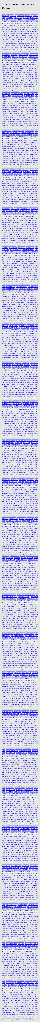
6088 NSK (23, 558)
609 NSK (4, 585)
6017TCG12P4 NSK (17, 419)
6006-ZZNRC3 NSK (28, 189)
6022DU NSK (9, 468)
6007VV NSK (17, 199)
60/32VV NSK (23, 57)
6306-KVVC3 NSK (32, 912)
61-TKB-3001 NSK (11, 599)
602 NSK (31, 199)
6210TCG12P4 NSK (27, 842)
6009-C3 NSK (34, 294)
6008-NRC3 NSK (28, 279)
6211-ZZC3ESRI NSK (31, 969)
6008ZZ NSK (19, 291)
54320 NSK (34, 14)
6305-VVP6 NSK (6, 899)
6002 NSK (15, 98)
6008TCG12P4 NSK (11, 281)
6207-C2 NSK (10, 757)
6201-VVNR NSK (29, 216)
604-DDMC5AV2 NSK (17, 528)
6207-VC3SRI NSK (7, 768)
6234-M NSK (30, 877)
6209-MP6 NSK (33, 813)
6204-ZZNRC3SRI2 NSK (31, 704)
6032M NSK (31, 515)
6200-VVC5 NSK (14, 624)
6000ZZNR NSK (19, 78)
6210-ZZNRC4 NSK (11, 858)
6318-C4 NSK (9, 946)
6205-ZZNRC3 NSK (28, 727)
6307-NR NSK (10, 940)
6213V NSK (34, 1004)
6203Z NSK (8, 675)
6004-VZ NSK (16, 146)
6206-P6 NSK (22, 735)
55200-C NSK (34, 31)
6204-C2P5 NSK (33, 682)
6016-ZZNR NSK (29, 413)
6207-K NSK (28, 758)
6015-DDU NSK (33, 392)
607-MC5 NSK (16, 552)
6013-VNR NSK (16, 367)
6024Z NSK (30, 486)
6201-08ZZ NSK (10, 641)
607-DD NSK (34, 550)
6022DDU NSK (15, 466)
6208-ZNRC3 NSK (13, 803)
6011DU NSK (26, 330)
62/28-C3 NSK (10, 602)
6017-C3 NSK (20, 415)
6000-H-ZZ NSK (33, 64)
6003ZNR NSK (16, 129)
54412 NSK (18, 23)
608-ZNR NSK (34, 581)
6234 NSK (8, 877)
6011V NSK (25, 333)
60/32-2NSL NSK (23, 55)
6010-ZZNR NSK (33, 326)
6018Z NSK (21, 437)
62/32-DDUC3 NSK (7, 610)
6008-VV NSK (27, 283)
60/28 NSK (17, 51)
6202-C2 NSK (16, 238)
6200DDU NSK (25, 614)
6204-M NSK (13, 686)
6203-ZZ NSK (19, 679)
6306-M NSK (15, 914)
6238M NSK (34, 881)
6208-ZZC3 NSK (15, 805)
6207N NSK (34, 760)
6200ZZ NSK (29, 630)
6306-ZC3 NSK (6, 926)
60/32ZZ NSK (5, 59)
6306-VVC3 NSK (19, 922)
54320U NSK (5, 16)
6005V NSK (30, 158)
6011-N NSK (13, 332)
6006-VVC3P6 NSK (21, 181)
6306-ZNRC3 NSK (7, 928)
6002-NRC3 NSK (25, 101)
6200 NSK (14, 612)
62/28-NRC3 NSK (33, 604)
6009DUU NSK (25, 298)
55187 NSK (26, 31)
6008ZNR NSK (10, 291)
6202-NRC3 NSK (33, 242)
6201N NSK (5, 653)
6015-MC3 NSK (21, 394)
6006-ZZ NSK (10, 187)
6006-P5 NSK (14, 176)
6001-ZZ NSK (6, 94)
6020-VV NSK (15, 209)
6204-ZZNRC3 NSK (17, 704)
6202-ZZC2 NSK (26, 257)
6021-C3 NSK (24, 456)
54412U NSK (26, 23)
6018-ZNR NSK (10, 439)
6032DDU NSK (14, 515)
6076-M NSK (5, 550)
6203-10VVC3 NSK (24, 265)
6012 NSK (15, 343)
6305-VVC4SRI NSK (8, 897)
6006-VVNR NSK (33, 181)
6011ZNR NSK (29, 339)
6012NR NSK (22, 347)
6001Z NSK (26, 90)
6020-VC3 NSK (33, 207)
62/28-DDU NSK (29, 602)
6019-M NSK (26, 443)
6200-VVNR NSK (24, 624)
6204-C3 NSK (6, 684)
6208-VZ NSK (6, 799)
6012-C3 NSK (23, 343)
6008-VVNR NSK (10, 287)
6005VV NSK (28, 160)
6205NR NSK (25, 710)
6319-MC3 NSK (29, 959)
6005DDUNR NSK (23, 154)
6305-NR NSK (34, 889)
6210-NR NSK (6, 842)
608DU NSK (21, 564)
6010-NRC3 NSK (24, 316)
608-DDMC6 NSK (33, 560)
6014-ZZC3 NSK (10, 390)
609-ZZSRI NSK (21, 593)
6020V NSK (17, 207)
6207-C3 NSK (19, 757)
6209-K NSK (34, 811)
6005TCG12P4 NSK (20, 158)
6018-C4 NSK (28, 429)
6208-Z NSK (31, 799)
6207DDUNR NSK (10, 758)
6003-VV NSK (14, 123)
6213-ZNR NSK (6, 1014)
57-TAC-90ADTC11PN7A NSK (29, 41)
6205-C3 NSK (24, 706)
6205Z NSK (18, 719)
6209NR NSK (14, 815)
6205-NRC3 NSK (6, 712)
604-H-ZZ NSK (28, 528)
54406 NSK (5, 20)
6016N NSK (34, 406)
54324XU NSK (18, 18)
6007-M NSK (26, 193)
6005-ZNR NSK (16, 166)
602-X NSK (9, 505)
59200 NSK (23, 43)
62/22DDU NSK (21, 599)
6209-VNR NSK (25, 819)
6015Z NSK (9, 400)
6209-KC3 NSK (6, 813)
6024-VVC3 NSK (10, 486)
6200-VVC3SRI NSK (28, 622)
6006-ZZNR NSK (17, 189)
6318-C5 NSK (17, 946)
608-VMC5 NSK (28, 573)
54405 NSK (26, 18)
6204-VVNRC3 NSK (22, 694)
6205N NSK (17, 710)
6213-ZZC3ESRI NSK (19, 1016)
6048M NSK (22, 526)
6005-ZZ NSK (34, 166)
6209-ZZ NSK (6, 831)
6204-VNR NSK (23, 690)
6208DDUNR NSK (20, 788)
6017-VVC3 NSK (33, 421)
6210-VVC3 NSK (33, 846)
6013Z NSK (23, 370)
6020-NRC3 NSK (24, 205)
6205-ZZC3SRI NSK (20, 725)
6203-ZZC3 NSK (29, 679)
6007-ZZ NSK (14, 273)
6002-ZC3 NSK (6, 111)
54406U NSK (12, 20)
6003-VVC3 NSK (23, 123)
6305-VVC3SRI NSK (32, 895)
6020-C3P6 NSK (18, 201)
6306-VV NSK (9, 922)
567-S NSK (26, 39)
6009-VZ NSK (13, 306)
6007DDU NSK (33, 191)
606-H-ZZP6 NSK (7, 544)
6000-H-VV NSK (23, 64)
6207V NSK (17, 766)
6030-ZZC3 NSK (18, 513)
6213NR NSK (30, 1002)
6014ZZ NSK (28, 388)
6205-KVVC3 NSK (7, 710)
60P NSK (29, 593)
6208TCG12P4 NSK (17, 794)
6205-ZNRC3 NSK (26, 721)
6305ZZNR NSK (22, 905)
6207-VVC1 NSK (19, 770)
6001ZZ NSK (34, 92)
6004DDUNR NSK (11, 137)
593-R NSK (11, 45)
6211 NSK (20, 858)
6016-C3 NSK (9, 406)
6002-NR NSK (15, 101)
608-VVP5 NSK (10, 579)
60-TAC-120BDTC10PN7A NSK (26, 595)
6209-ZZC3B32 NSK (28, 831)
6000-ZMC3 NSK (33, 74)
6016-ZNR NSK (25, 411)
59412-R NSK (26, 45)
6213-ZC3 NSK (24, 1012)
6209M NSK (25, 813)
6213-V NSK (5, 1006)
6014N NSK (14, 380)
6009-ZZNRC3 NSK (32, 310)
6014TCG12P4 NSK (14, 382)
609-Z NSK (12, 591)
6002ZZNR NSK (6, 115)
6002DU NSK (17, 100)
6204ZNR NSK (13, 698)
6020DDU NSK (28, 201)
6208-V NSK (34, 794)
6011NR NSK (21, 332)
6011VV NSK (5, 335)
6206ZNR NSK (16, 747)
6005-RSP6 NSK (9, 158)
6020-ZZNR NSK (33, 454)
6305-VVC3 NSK (7, 895)
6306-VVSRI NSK (17, 924)
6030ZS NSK (29, 511)
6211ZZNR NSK (29, 971)
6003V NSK (34, 119)
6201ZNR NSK (33, 220)
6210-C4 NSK (6, 836)
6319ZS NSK (34, 965)
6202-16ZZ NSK (18, 236)
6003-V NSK (5, 121)
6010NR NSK (6, 316)
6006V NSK (5, 177)
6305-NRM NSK (6, 891)
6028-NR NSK (19, 499)
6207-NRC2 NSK (23, 762)
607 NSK (14, 548)
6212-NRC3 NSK (28, 979)
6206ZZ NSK (18, 749)
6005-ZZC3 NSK (6, 168)
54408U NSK (5, 22)
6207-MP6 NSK (26, 760)
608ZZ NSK (5, 583)
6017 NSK (13, 415)
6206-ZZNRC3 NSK (21, 753)
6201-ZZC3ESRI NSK (8, 224)
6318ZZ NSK (6, 955)
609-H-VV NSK (29, 587)
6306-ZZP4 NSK (15, 934)
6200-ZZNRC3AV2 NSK (17, 636)
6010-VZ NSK (26, 322)
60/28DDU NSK (6, 53)
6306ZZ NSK (25, 928)
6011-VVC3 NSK (23, 335)
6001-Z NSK (34, 90)
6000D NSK (17, 62)
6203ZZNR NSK (29, 680)
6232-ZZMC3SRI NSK (25, 875)
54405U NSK (34, 18)
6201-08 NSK (12, 638)
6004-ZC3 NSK (14, 148)
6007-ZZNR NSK (20, 275)
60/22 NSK (34, 47)
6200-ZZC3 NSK (20, 632)
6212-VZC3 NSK (28, 987)
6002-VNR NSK (33, 103)
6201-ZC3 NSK (24, 220)
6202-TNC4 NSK (33, 244)
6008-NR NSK (18, 279)
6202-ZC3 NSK (33, 254)
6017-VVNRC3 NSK (17, 423)
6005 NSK (31, 152)
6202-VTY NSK (13, 248)
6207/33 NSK (25, 755)
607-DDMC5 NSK (7, 552)
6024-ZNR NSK (19, 487)
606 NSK (8, 540)
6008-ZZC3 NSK (29, 291)
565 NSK (12, 39)
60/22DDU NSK (6, 49)
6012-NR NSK (30, 347)
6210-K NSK (5, 838)
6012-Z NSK (17, 355)
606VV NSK (23, 544)
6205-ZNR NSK (16, 721)
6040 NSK (24, 525)
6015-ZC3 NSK (24, 400)
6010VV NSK (34, 318)
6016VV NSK (6, 409)
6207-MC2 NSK (17, 760)
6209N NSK (5, 815)
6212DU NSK (5, 977)
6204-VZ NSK (34, 694)
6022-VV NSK (26, 472)
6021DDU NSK (33, 456)
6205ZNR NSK (6, 721)
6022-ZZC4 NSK (19, 476)
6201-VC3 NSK (29, 213)
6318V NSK (11, 950)
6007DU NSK (17, 193)
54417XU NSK (6, 29)
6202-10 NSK (34, 226)
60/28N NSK (16, 53)
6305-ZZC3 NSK (23, 903)
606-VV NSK (31, 544)
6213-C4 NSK (6, 998)
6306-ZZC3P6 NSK (32, 930)
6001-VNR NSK (10, 84)
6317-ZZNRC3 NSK (11, 944)
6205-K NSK (34, 708)
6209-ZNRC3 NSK (25, 829)
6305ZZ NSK (5, 903)
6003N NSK (9, 119)
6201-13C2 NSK (29, 643)
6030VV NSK (9, 511)
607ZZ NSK (34, 554)
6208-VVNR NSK (20, 797)
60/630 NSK (8, 61)
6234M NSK (23, 877)
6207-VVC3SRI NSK (28, 772)
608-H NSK (16, 565)
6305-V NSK (34, 891)
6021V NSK (22, 460)
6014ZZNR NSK (20, 390)
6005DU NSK (34, 154)
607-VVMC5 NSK (18, 554)
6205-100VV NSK (14, 706)
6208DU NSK (29, 788)
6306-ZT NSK (17, 928)
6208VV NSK (15, 796)
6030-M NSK (9, 509)
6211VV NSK (17, 870)
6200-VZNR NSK (29, 626)
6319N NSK (12, 961)
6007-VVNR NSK (15, 269)
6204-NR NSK (30, 686)
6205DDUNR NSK (16, 708)
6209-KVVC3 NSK (16, 813)
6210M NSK (9, 840)
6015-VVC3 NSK (24, 398)
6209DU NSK (26, 811)
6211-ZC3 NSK (10, 873)
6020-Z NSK (5, 213)
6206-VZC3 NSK (11, 743)
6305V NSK (26, 891)
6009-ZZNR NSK (20, 310)
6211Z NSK (30, 872)
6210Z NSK (5, 850)
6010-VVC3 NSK (16, 320)
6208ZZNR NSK (17, 807)
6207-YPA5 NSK (25, 776)
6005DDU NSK (12, 154)
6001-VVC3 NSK (13, 86)
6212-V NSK (28, 981)
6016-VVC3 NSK (24, 409)
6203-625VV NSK (29, 657)
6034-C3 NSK (29, 519)
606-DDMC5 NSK (23, 542)
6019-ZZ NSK (14, 450)
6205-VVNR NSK (24, 718)
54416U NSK (26, 27)
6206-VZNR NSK (22, 743)
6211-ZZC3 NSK (19, 969)
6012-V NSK (5, 351)
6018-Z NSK (28, 437)
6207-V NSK (24, 766)
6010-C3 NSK (24, 312)
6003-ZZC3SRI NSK (18, 131)
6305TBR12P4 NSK (17, 891)
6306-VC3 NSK (9, 920)
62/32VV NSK (26, 610)
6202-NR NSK (23, 242)
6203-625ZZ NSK (28, 659)
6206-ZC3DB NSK (32, 745)
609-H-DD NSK (20, 587)
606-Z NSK (20, 546)
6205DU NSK (26, 708)
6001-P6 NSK (13, 82)
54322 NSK (13, 16)
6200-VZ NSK (9, 626)
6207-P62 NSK (24, 764)
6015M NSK (13, 394)
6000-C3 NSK (9, 62)
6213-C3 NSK (34, 996)
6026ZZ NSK (23, 495)
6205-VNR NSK (33, 714)
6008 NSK (29, 275)
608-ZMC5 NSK (24, 581)
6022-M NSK (17, 468)
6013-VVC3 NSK (6, 369)
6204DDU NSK (22, 684)
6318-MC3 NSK (22, 948)
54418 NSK (14, 29)
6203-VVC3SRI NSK (21, 671)
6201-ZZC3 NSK (33, 222)
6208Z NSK (24, 799)
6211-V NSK (15, 868)
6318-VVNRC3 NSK (32, 951)
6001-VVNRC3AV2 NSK (26, 88)
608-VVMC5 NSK (18, 575)
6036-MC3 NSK (14, 523)
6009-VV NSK (6, 304)
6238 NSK (27, 881)
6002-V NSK (5, 103)
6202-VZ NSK (26, 252)
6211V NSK (8, 868)
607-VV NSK (9, 554)
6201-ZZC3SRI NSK (21, 224)
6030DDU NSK (21, 507)
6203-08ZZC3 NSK (14, 265)
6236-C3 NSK (19, 879)
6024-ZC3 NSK (10, 487)
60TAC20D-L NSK (23, 597)
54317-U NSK (10, 14)
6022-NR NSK (15, 470)
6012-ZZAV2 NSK (7, 357)
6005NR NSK (13, 156)
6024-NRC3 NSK (10, 484)
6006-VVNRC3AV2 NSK (20, 183)
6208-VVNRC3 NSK (32, 797)
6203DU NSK (29, 663)
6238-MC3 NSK (6, 883)
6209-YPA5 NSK (9, 827)
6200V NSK (23, 618)
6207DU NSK (20, 758)
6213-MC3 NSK (14, 1002)
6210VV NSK (14, 846)
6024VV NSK (28, 484)
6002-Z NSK (24, 109)
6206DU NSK (26, 731)
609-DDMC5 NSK (10, 587)
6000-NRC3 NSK (27, 66)
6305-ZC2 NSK (30, 899)
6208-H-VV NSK (10, 790)
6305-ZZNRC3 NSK (7, 907)
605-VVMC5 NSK (30, 536)
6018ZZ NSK (18, 439)
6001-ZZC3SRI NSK (17, 96)
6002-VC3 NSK (23, 103)
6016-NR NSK (15, 408)
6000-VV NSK (14, 70)
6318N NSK (30, 948)
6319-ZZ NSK (14, 967)
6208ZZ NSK (22, 803)
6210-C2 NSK (25, 834)
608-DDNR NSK (6, 562)
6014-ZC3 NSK (10, 388)
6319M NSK (13, 959)
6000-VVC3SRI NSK (11, 72)
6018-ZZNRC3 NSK (20, 441)
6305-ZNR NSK (22, 901)
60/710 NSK (23, 61)
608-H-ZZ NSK (16, 569)
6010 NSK (17, 312)
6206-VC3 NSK (21, 737)
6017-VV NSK (23, 421)
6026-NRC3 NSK (29, 493)
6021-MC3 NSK (14, 458)
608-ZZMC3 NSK (22, 583)
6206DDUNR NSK (16, 731)
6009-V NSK (16, 302)
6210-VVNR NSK (20, 848)
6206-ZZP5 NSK (10, 755)
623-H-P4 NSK (16, 883)
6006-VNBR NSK (33, 177)
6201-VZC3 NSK (25, 218)
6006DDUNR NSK (17, 172)
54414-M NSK (21, 25)
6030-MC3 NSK (18, 509)
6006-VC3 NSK (22, 177)
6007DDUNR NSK (7, 193)
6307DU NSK (6, 938)
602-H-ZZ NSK (30, 503)
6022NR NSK (6, 470)
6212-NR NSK (18, 979)
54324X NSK (9, 18)
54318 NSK (18, 14)
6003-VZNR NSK (18, 127)
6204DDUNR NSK (33, 684)
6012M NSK (25, 345)
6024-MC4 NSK (13, 482)
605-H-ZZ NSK (29, 534)
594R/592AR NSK (7, 47)
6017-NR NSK (34, 417)
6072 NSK (20, 548)
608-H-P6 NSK (31, 567)
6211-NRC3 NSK (16, 866)
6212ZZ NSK (5, 992)
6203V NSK (9, 667)
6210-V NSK (9, 844)
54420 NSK (29, 29)
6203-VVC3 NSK (10, 671)
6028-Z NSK (12, 501)
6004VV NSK (9, 142)
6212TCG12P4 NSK (11, 981)
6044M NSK (8, 526)
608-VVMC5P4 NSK (29, 575)
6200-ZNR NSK (9, 630)
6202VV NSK (21, 248)
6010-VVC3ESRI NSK (28, 320)
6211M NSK (26, 862)
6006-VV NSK (24, 179)
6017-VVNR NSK (7, 423)
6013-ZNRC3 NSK (32, 372)
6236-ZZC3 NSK (18, 881)
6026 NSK (30, 489)
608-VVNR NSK (14, 577)
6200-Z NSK (19, 628)
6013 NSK (21, 359)
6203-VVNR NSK (33, 671)
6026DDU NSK (10, 491)
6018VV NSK (17, 435)
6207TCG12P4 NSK (7, 766)
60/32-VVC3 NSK (33, 57)
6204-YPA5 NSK (6, 696)
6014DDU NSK (10, 378)
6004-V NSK (27, 140)
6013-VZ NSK (15, 370)
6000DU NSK (34, 62)
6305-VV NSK (34, 893)
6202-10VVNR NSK (28, 228)
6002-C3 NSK (23, 98)
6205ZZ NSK (10, 723)
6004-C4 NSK (28, 135)
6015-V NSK (34, 396)
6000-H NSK (5, 64)
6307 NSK (23, 934)
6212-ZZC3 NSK (23, 992)
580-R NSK (5, 43)
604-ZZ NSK (12, 532)
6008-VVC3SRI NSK (24, 285)
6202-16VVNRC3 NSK (24, 234)
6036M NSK (34, 521)
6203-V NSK (16, 667)
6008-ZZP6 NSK (16, 294)
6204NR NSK (22, 686)
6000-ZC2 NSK (14, 74)
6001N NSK (5, 82)
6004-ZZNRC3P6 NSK (22, 152)
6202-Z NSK (25, 254)
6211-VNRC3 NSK (7, 870)
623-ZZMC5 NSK (28, 887)
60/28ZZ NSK (6, 55)
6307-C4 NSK (12, 936)
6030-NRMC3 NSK (28, 509)
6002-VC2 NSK (14, 103)
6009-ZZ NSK (27, 308)
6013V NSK (27, 365)
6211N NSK (26, 864)
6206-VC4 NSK (30, 737)
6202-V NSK (12, 246)
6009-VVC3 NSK (16, 304)
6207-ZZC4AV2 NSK (11, 784)
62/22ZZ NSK (30, 601)
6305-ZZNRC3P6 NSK (20, 907)
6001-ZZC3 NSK (29, 94)
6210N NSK (26, 840)
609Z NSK (5, 591)
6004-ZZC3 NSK (15, 150)
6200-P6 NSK (15, 618)
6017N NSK (18, 417)
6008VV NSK (18, 283)
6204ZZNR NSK (33, 702)
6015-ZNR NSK (6, 402)
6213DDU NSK (14, 998)
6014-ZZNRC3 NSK (32, 390)
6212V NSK (20, 981)
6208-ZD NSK (21, 801)
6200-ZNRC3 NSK (20, 630)
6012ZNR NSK (26, 355)
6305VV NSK (25, 893)
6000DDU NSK (25, 62)
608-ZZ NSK (13, 583)
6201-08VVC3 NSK (26, 640)
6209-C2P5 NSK (23, 809)
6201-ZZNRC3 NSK (17, 226)
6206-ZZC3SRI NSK (25, 751)
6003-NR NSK (26, 119)
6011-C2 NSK (25, 328)
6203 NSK (8, 263)
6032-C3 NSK (6, 515)
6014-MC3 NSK (6, 380)
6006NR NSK (34, 174)
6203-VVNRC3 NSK (7, 673)
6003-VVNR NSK (10, 125)
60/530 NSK (30, 59)
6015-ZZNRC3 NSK (28, 404)
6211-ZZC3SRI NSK (18, 971)
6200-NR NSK (34, 616)
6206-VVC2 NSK (29, 739)
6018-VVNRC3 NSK (11, 437)
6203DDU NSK (9, 663)
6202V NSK (5, 246)
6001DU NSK (26, 80)
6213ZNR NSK (33, 1012)
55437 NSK (12, 33)
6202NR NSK (14, 242)
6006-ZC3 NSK (11, 185)
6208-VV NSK (23, 796)
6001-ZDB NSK (15, 92)
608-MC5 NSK (33, 571)
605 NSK (29, 532)
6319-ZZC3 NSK (23, 967)
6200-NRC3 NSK (6, 618)
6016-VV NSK (15, 409)
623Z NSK (5, 887)
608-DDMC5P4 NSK (21, 560)
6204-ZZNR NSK (7, 704)
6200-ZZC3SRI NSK (7, 634)
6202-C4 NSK (34, 238)
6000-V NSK (16, 68)
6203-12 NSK (22, 267)
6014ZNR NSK (19, 388)
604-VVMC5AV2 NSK (23, 530)
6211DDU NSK (18, 860)
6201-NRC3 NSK (33, 653)
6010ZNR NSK (22, 324)
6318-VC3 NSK (19, 950)
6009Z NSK (31, 306)
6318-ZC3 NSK (23, 953)
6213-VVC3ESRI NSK (15, 1008)
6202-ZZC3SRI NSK (25, 259)
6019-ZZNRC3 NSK (7, 452)
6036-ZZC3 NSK (33, 523)
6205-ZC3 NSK (33, 719)
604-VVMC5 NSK (11, 530)
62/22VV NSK (14, 601)
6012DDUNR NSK (7, 345)
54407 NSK (20, 20)
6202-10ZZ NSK (12, 230)
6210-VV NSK (23, 846)
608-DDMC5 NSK (10, 560)
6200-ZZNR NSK (29, 634)
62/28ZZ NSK (34, 606)
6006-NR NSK (6, 176)
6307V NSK (20, 942)
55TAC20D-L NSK (13, 37)
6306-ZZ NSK (34, 928)
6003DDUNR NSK (28, 117)
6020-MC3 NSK (25, 203)
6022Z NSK (20, 474)
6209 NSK (15, 809)
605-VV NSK (20, 536)
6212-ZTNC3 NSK (32, 990)
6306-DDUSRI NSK (18, 911)
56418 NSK (34, 37)
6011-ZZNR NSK (29, 341)
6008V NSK (20, 281)
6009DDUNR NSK (17, 296)
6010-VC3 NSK (25, 318)
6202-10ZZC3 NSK (23, 230)
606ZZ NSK (26, 546)
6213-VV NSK (30, 1006)
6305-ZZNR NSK (33, 905)
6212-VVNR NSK (33, 985)
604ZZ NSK (5, 532)
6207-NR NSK (14, 762)
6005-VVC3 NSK (10, 162)
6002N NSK (34, 100)
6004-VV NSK (18, 142)
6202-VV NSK (30, 248)
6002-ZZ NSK (34, 111)
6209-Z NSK (25, 827)
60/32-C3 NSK (33, 55)
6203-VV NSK (27, 669)
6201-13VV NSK (15, 645)
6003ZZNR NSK (29, 131)
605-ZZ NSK (17, 538)
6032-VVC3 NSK (21, 517)
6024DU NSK (14, 480)
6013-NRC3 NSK (6, 365)
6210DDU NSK (14, 836)
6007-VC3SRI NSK (7, 199)
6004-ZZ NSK (6, 150)
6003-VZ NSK (9, 127)
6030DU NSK (29, 507)
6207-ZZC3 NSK (14, 782)
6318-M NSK (13, 948)
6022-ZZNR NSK (29, 476)
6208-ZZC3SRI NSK (27, 805)
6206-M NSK (34, 731)
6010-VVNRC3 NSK (15, 322)
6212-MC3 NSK (29, 977)
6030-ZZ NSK (9, 513)
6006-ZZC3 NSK (20, 187)
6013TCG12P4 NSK (17, 365)
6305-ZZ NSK (14, 903)
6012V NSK (34, 349)
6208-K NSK (19, 790)
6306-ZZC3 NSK (7, 930)
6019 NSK (30, 441)
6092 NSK (10, 585)
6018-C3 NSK (20, 429)
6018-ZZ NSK (27, 439)
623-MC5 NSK (6, 885)
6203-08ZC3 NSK (29, 263)
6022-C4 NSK (6, 466)
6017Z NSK (27, 423)
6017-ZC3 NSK (6, 425)
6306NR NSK (30, 914)
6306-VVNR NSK (29, 922)
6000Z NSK (34, 72)
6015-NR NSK (9, 396)
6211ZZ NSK (14, 875)
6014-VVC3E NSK (7, 386)
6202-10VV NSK (6, 228)
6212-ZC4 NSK (27, 989)
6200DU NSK (9, 616)
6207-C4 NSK (27, 757)
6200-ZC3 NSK (28, 628)
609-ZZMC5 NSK (11, 593)
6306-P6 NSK (29, 916)
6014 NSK (30, 376)
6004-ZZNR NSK (10, 152)
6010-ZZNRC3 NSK (7, 328)
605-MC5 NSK (12, 536)
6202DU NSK (26, 240)
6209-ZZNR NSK (24, 833)
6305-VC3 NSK (6, 893)
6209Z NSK (18, 827)
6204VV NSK (5, 692)
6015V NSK (27, 396)
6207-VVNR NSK (17, 774)
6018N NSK (34, 431)
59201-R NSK (31, 43)
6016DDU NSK (18, 406)
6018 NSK (5, 429)
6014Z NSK (29, 386)
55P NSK (12, 35)
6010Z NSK (34, 322)
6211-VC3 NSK (24, 868)
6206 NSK (17, 729)
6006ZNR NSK (20, 185)
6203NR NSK (18, 665)
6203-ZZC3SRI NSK (18, 680)
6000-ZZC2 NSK (23, 76)
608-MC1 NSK (24, 571)
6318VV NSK (28, 950)
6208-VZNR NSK (15, 799)
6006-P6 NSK (22, 176)
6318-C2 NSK (28, 944)
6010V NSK (9, 318)
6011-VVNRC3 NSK (11, 337)
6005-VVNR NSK (33, 162)
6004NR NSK (9, 139)
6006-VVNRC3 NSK (7, 183)
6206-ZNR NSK (25, 747)
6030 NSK (5, 507)
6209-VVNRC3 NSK (11, 825)
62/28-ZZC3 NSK (16, 608)
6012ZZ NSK (34, 355)
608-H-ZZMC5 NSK (27, 569)
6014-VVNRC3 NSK (19, 386)
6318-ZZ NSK (15, 955)
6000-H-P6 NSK (14, 64)
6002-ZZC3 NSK (18, 113)
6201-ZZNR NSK (7, 226)
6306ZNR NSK (24, 926)
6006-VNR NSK (6, 179)
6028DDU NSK (29, 497)
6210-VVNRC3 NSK (32, 848)
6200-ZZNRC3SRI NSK (31, 636)
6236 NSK (12, 879)
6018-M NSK (17, 431)
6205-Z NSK (25, 719)
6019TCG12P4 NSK (27, 445)
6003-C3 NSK (9, 117)
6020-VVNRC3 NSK (24, 211)
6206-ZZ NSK (27, 749)
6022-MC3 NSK (26, 468)
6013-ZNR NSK (22, 372)
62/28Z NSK (14, 606)
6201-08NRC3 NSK (32, 638)
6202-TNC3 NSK (23, 244)
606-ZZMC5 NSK (7, 548)
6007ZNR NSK (24, 271)
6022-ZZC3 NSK (9, 476)
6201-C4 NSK (6, 651)
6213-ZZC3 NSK (7, 1016)
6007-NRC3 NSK (24, 195)
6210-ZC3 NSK (21, 850)
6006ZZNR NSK (6, 189)
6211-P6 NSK (25, 866)
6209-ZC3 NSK (33, 827)
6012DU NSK (17, 345)
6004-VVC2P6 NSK (28, 142)
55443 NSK (19, 33)
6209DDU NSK (6, 811)
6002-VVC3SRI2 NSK (21, 107)
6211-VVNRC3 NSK (21, 872)
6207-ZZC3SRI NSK (25, 782)
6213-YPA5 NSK (26, 1010)
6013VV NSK (25, 367)
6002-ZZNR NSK (16, 115)
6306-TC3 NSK (21, 918)
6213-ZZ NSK (34, 1014)
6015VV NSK (6, 398)
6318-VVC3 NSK (10, 951)
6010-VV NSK (6, 320)
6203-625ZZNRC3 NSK (17, 661)
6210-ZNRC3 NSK (13, 852)
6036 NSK (18, 521)
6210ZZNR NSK (15, 856)
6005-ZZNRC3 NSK (15, 170)
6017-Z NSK (34, 423)
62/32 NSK (25, 608)
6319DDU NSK (33, 957)
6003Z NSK (27, 127)
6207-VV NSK (9, 770)
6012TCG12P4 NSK (24, 349)
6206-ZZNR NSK (10, 753)
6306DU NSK (29, 911)
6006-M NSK (9, 174)
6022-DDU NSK (25, 466)
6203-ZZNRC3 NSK (15, 682)
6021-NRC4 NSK (14, 460)
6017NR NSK (25, 417)
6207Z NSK (34, 776)
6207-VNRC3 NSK (28, 768)
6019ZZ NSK (5, 450)
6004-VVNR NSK (15, 144)
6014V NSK (23, 382)
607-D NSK (19, 550)
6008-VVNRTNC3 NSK (11, 289)
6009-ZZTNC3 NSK (7, 312)
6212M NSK (13, 977)
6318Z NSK (5, 953)
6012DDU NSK (33, 343)
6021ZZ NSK (9, 464)
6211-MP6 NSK (17, 864)
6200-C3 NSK (30, 612)
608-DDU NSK (13, 564)
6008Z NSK (30, 289)
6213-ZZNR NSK (25, 1018)
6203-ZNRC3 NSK (26, 677)
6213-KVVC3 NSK (23, 1000)
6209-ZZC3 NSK (16, 831)
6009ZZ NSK (19, 308)
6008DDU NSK (10, 277)
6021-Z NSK (28, 462)
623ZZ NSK (12, 887)
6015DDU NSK (22, 392)
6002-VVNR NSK (33, 107)
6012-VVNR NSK (17, 353)
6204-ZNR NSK (22, 698)
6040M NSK (31, 525)
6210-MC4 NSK (17, 840)
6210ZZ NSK (22, 852)
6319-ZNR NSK (25, 965)
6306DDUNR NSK (7, 911)
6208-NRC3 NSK (6, 794)
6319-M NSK (21, 959)
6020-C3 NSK (9, 201)
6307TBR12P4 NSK (11, 942)
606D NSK (35, 540)
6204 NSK (25, 682)
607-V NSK (30, 552)
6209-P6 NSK (15, 817)
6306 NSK (30, 907)
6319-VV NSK (10, 963)
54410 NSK (22, 22)
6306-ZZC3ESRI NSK (19, 930)
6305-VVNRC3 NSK (32, 897)
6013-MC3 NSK (9, 363)
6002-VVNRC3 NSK (7, 109)
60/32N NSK (15, 57)
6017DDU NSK (29, 415)
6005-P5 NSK (29, 156)
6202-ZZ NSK (17, 257)
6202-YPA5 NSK (9, 254)
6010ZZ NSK (30, 324)
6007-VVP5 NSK (25, 269)
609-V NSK (17, 589)
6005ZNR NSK (6, 166)
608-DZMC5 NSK (30, 564)
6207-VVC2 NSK (29, 770)
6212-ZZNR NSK (6, 996)
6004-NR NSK (18, 139)
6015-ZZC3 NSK (6, 404)
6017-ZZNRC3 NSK (32, 427)
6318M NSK (5, 948)
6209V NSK (34, 817)
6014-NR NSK (30, 380)
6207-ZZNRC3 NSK (7, 786)
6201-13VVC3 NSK (27, 645)
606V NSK (16, 544)
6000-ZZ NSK (14, 76)
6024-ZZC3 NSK (10, 489)
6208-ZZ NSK (30, 803)
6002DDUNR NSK (7, 100)
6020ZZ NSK (13, 454)
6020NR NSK (6, 205)
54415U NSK (9, 27)
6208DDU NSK (10, 788)
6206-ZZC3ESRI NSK (12, 751)
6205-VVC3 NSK (24, 716)
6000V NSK (8, 68)
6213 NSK (26, 996)
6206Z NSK (5, 745)
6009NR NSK (6, 300)
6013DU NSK (29, 361)
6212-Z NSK (9, 989)
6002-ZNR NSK (16, 111)
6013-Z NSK (30, 370)
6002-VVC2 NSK (23, 105)
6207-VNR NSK (17, 768)
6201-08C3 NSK (21, 638)
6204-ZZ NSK (14, 700)
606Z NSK (13, 546)
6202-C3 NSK (25, 238)
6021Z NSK (21, 462)
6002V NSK (34, 101)
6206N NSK (14, 733)
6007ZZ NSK (5, 273)
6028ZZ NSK (27, 501)
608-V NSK (20, 573)
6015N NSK (29, 394)
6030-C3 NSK (12, 507)
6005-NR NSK (21, 156)
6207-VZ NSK (16, 776)
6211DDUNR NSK (28, 860)
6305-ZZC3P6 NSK (11, 905)
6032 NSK (35, 513)
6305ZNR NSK (13, 901)
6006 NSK (25, 170)
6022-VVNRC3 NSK (11, 474)
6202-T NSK (5, 244)
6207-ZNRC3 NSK (25, 780)
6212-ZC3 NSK (18, 989)
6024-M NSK (30, 480)
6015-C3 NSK (13, 392)
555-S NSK (26, 33)
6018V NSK (9, 435)
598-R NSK (26, 47)
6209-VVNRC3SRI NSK (25, 825)
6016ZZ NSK (9, 413)
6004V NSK (20, 140)
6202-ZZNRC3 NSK (21, 261)
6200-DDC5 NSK (15, 614)
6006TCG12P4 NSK (32, 176)
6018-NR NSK (15, 433)
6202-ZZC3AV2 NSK (12, 259)
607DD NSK (26, 550)
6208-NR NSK (34, 792)
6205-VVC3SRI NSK (12, 718)
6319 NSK (8, 957)
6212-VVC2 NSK (12, 985)
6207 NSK (18, 755)
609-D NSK (30, 585)
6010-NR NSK (15, 316)
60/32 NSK (14, 55)
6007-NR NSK (15, 195)
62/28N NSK (14, 604)
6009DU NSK (16, 298)
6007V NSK (17, 197)
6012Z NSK (10, 355)
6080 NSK (29, 556)
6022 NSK (26, 464)
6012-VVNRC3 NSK (28, 353)
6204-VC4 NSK (13, 690)
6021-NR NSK (30, 458)
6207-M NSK (8, 760)
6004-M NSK (29, 137)
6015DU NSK (5, 394)
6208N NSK (17, 792)
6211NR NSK (34, 864)
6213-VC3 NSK (14, 1006)
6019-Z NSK (23, 448)
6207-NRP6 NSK (6, 764)
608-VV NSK (9, 575)
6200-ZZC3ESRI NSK (32, 632)
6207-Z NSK (5, 778)
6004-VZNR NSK (25, 146)
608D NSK (30, 558)
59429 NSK (34, 45)
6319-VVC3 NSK (20, 963)
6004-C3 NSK (20, 135)
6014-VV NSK (23, 384)
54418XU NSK (22, 29)
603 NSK (35, 505)
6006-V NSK (13, 177)
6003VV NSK (5, 123)
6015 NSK (5, 392)
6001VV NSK (30, 84)
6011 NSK (17, 328)
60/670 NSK (16, 61)
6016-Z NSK (16, 411)
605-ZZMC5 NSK (27, 538)
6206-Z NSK (13, 745)
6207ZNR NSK (30, 778)
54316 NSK (5, 12)
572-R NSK (9, 41)
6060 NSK (14, 540)
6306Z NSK (26, 924)
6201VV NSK (12, 215)
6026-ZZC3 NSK (33, 495)
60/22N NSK (14, 49)
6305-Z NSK (22, 899)
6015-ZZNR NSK (17, 404)
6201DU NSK (34, 651)
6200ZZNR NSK (18, 634)
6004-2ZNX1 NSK (10, 135)
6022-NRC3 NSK (24, 470)
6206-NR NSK (30, 733)
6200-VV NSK (30, 620)
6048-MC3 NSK (30, 526)
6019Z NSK (15, 448)
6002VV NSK (5, 105)
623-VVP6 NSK (33, 885)
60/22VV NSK (23, 49)
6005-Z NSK (23, 164)
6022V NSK (9, 472)
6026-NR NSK (20, 493)
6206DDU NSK (6, 731)
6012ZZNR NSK (26, 357)
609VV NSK (23, 589)
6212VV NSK (30, 983)
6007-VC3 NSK (33, 197)
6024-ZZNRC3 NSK (20, 489)
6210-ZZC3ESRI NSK (27, 854)
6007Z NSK (34, 269)
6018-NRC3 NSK (24, 433)
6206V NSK (5, 737)
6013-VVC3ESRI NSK (18, 369)
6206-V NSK (12, 737)
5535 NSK (5, 33)
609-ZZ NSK (27, 591)
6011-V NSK (34, 333)
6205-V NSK (15, 714)
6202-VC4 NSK (30, 246)
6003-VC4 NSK (23, 121)
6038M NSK (11, 525)
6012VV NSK (13, 351)
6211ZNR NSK (19, 873)
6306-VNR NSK (28, 920)
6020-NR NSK (15, 205)
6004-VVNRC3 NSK (27, 144)
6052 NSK (35, 532)
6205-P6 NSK (25, 712)
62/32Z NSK (34, 610)
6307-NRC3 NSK (19, 940)
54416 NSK (18, 27)
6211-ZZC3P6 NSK (7, 971)
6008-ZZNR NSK (29, 293)
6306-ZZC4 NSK (7, 932)
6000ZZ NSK (5, 76)
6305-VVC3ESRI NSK (19, 895)
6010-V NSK (16, 318)
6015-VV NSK (15, 398)
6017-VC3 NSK (6, 421)
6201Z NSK (9, 220)
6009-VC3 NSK (25, 302)
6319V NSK (29, 961)
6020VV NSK (6, 209)
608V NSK (13, 573)
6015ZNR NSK (33, 400)
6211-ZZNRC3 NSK (14, 973)
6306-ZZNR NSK (28, 932)
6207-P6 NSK (16, 764)
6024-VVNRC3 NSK (20, 486)
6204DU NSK (6, 686)
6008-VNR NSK (9, 283)
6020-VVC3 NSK (25, 209)
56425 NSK (5, 39)
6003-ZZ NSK (34, 129)
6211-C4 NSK (9, 860)
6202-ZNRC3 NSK (26, 255)
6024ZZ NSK (28, 487)
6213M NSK (5, 1002)
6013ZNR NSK (13, 372)
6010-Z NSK (5, 324)
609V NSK (10, 589)
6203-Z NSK (16, 675)
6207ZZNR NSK (22, 784)
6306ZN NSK (15, 926)
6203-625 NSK (20, 657)
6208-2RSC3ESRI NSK (26, 786)
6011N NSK (5, 332)
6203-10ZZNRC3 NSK (11, 267)
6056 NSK (13, 534)
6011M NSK (34, 330)
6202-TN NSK (13, 244)
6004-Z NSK (5, 148)
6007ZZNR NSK (10, 275)
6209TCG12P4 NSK (25, 817)
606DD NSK (5, 542)
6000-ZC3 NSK (23, 74)
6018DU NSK (9, 431)
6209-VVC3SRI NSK (24, 823)
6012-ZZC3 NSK (17, 357)
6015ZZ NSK (25, 402)
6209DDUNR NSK (16, 811)
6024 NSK (14, 478)
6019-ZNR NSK (33, 448)
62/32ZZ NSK (6, 612)
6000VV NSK (5, 70)
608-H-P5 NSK (22, 567)
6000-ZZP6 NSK (29, 78)
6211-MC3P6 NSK (7, 864)
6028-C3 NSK (20, 497)
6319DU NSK (5, 959)
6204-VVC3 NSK (23, 692)
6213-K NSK (30, 998)
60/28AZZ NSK (25, 51)
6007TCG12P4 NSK (7, 197)
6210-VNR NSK (29, 844)
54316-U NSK (21, 12)
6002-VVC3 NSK (10, 107)
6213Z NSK (9, 1012)
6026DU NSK (30, 491)
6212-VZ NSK (19, 987)
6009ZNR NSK (11, 308)
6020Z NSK (34, 211)
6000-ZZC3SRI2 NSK (8, 78)
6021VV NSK (30, 460)
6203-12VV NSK (15, 655)
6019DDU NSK (10, 443)
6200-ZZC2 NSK (10, 632)
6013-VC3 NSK (6, 367)
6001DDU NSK (18, 80)
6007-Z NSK (5, 271)
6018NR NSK (6, 433)
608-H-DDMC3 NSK (27, 565)
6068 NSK (28, 540)
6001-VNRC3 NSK (20, 84)
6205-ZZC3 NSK (29, 723)
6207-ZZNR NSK (33, 784)
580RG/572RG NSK (14, 43)
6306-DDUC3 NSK (32, 909)
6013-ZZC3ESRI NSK (25, 374)
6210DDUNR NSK (24, 836)
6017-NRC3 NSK (6, 419)
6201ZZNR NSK (33, 224)
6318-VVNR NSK (20, 951)
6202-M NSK (34, 240)
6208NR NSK (25, 792)
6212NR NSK (9, 979)
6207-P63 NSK (33, 764)
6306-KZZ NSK (6, 914)
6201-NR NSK (23, 653)
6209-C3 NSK (34, 809)
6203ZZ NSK (10, 679)
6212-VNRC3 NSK (20, 983)
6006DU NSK (27, 172)
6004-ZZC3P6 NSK (26, 150)
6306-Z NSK (34, 924)
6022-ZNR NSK (28, 474)
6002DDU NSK (33, 98)
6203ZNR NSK (6, 677)
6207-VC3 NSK (33, 766)
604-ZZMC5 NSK (21, 532)
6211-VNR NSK (33, 868)
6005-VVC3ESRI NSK (21, 162)
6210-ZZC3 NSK (15, 854)
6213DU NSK (23, 998)
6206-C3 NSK (24, 729)
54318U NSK (26, 14)
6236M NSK (27, 879)
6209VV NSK (9, 821)
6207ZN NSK (21, 778)
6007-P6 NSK (34, 195)
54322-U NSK (20, 16)
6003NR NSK (17, 119)
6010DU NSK (17, 314)
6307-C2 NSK (30, 934)
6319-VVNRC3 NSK (7, 965)
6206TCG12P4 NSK (32, 735)
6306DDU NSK (10, 909)
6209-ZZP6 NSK (10, 834)
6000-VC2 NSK (24, 68)
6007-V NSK (24, 197)
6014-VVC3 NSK (33, 384)
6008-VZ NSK (22, 289)
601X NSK (25, 199)
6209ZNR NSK (6, 829)
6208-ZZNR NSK (28, 807)
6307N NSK (29, 938)
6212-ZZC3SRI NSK (11, 994)
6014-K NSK (26, 378)
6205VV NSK (6, 716)
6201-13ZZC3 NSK (11, 649)
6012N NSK (14, 347)
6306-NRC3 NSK (12, 916)
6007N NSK (34, 193)
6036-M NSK (5, 523)
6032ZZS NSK (13, 519)
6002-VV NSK (14, 105)
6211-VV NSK (26, 870)
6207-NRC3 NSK (33, 762)
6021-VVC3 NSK (12, 462)
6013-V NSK (34, 365)
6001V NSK (20, 82)
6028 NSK (13, 497)
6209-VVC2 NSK (26, 821)
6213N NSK (22, 1002)
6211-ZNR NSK (29, 873)
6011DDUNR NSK (16, 330)
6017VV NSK (15, 421)
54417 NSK (34, 27)
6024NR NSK (28, 482)
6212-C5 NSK (12, 975)
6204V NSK (23, 688)
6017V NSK (27, 419)
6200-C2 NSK (21, 612)
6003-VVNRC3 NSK (20, 125)
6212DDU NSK (21, 975)
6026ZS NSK (14, 495)
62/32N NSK (17, 610)
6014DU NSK (18, 378)
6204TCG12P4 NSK (14, 688)
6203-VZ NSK (17, 673)
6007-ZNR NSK (33, 271)
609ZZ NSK (19, 591)
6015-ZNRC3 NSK (16, 402)
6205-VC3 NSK (24, 714)
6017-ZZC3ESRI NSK (19, 427)
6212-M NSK (21, 977)
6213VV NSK (22, 1006)
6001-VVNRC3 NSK (12, 88)
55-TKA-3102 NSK (24, 37)
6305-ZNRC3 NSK (32, 901)
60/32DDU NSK (6, 57)
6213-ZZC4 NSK (6, 1018)
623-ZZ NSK (19, 887)
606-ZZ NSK (34, 546)
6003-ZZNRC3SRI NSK (27, 133)
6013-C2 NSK (28, 359)
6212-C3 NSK (30, 973)
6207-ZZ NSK (6, 782)
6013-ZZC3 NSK (14, 374)
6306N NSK (22, 914)
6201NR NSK (14, 653)
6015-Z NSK (16, 400)
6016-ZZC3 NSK (18, 413)
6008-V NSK (28, 281)
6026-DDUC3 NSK (20, 491)
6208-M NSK (9, 792)
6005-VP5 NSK (19, 160)
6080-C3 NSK (9, 558)
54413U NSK (5, 25)
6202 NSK (26, 226)
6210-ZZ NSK (30, 852)
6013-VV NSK (34, 367)
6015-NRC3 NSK (18, 396)
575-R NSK (16, 41)
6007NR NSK (6, 195)
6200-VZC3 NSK (19, 626)
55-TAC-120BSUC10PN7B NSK (24, 35)
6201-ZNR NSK (6, 222)
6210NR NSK (34, 840)
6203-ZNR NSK (16, 677)
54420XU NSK (10, 31)
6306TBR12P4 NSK (11, 918)
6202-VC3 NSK (21, 246)
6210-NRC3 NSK (16, 842)
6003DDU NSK (18, 117)
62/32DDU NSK (33, 608)
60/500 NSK (23, 59)
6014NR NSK (22, 380)
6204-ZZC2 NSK (23, 700)
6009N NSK (34, 298)
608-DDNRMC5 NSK (18, 562)
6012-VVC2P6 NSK (32, 351)
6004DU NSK (21, 137)
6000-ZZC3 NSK (33, 76)
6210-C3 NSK (34, 834)
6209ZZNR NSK (15, 833)
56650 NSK (18, 39)
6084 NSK (17, 558)
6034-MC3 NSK (10, 521)
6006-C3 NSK (34, 170)
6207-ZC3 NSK (13, 778)
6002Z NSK (17, 109)
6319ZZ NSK (5, 967)
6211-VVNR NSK (10, 872)
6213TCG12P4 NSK (24, 1004)
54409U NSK (14, 22)
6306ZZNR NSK (17, 932)
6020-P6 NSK (34, 205)
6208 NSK (16, 786)
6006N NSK (26, 174)
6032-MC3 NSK (11, 517)
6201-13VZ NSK (17, 647)
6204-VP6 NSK (33, 690)
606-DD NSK (13, 542)
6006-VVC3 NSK (10, 181)
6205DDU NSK (6, 708)
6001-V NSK (28, 82)
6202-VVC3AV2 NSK (15, 250)
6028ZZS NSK (21, 503)
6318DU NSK (34, 946)
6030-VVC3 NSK (19, 511)
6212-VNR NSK (10, 983)
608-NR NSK (5, 573)
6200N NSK (17, 616)
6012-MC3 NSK (6, 347)
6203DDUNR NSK (20, 663)
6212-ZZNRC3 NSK (17, 996)
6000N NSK (18, 66)
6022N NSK (34, 468)
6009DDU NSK (6, 296)
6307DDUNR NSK (32, 936)
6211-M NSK (34, 862)
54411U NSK (9, 23)
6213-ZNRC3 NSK (16, 1014)
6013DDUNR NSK (20, 361)
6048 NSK (15, 526)
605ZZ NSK (9, 538)
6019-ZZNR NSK (33, 450)
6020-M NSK (16, 203)
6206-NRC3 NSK (13, 735)
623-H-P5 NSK (24, 883)
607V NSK (24, 552)
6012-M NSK (34, 345)
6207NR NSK (5, 762)
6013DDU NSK (9, 361)
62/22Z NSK (22, 601)
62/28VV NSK (6, 606)
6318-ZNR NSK (33, 953)
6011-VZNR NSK (33, 337)
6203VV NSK (18, 669)
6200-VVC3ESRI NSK (15, 622)
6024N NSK (21, 482)
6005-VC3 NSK (10, 160)
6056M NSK (20, 534)
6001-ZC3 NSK (6, 92)
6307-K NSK (14, 938)
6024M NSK (22, 480)
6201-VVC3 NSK (29, 215)
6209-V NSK (5, 819)
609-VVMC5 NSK (33, 589)
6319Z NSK (17, 965)
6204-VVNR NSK (11, 694)
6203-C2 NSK (28, 661)
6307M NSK (21, 938)
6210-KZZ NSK (25, 838)
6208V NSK (27, 794)
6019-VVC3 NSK (29, 447)
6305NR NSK (25, 889)
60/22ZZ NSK (10, 51)
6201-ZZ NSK (24, 222)
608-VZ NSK (19, 579)
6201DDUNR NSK (24, 651)
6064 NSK (21, 540)
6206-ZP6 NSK (10, 749)
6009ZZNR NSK (10, 310)
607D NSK (13, 550)
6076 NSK (35, 548)
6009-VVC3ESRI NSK (28, 304)
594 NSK (18, 45)
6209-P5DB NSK (6, 817)
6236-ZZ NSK (9, 881)
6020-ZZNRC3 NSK (7, 456)
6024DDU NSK (30, 478)
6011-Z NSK (12, 339)
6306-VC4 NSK (19, 920)
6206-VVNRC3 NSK (26, 741)
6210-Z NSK (12, 850)
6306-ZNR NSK (33, 926)
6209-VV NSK (17, 821)
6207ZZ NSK (34, 780)
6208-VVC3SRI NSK (8, 797)
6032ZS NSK (30, 517)
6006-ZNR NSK (28, 185)
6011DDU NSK (6, 330)
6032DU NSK (23, 515)
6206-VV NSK (20, 739)
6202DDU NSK (6, 240)
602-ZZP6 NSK (27, 505)
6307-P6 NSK (29, 940)
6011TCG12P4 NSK (15, 333)
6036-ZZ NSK (24, 523)
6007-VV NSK (30, 267)
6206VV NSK (12, 739)
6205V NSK (8, 714)
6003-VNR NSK (33, 121)
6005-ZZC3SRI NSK (18, 168)
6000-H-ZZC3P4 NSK (8, 66)
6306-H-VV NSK (10, 912)
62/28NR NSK (23, 604)
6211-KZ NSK (18, 862)
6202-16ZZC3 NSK (29, 236)
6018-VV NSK (26, 435)
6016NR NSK (6, 408)
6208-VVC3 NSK (33, 796)
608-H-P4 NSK (14, 567)
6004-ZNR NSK (24, 148)
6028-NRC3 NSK (29, 499)
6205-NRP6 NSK (16, 712)
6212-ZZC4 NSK (22, 994)
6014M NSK (34, 378)
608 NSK (22, 556)
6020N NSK (34, 203)
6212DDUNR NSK (32, 975)
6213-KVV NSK (13, 1000)
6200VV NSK (21, 620)
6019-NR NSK (6, 445)
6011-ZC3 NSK (20, 339)
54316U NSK (13, 12)
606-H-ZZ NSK (33, 542)
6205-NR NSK (34, 710)
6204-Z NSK (22, 696)
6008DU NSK (30, 277)
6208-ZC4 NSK (12, 801)
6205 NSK (5, 706)
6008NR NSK (9, 279)
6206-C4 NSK (34, 729)
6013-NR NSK (34, 363)
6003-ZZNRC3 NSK (14, 133)
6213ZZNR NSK (16, 1018)
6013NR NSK (25, 363)
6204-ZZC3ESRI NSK (8, 702)
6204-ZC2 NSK (30, 696)
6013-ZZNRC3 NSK (20, 376)
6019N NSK (34, 443)
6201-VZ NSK (16, 218)
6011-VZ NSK (22, 337)
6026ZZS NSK (6, 497)
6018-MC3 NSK (26, 431)
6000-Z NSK (5, 74)
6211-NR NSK (6, 866)
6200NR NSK (25, 616)
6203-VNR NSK (9, 669)
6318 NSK (21, 944)
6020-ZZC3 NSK (22, 454)
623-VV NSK (14, 885)
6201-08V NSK (6, 640)
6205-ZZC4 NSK (33, 725)
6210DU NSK (34, 836)
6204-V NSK (30, 688)
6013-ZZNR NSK (10, 376)
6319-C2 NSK (16, 957)
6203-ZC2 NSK (24, 675)
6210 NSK (18, 834)
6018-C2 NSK (12, 429)
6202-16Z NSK (9, 236)
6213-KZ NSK (34, 1000)
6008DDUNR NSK (20, 277)
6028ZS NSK (19, 501)
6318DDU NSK (25, 946)
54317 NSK (29, 12)
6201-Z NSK (16, 220)
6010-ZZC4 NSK (13, 326)
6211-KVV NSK (9, 862)
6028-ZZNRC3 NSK (11, 503)
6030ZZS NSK (27, 513)
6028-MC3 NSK (10, 499)
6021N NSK (22, 458)
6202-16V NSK (27, 232)
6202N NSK (5, 242)
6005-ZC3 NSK (33, 164)
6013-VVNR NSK (29, 369)
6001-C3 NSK (9, 80)
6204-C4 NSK (14, 684)
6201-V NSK (21, 213)
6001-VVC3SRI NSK (24, 86)
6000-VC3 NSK (33, 68)
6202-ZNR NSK (16, 255)
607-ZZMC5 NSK (15, 556)
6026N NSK (12, 493)
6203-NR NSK (27, 665)
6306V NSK (29, 918)
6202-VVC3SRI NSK (28, 250)
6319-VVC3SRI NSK (32, 963)
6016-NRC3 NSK (25, 408)
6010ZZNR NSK (23, 326)
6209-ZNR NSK (15, 829)
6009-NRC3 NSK (24, 300)
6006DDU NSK (6, 172)
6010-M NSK (26, 314)
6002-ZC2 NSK (33, 109)
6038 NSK (5, 525)
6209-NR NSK (23, 815)
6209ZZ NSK (34, 829)
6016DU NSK (26, 406)
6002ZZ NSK (25, 111)
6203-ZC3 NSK (33, 675)
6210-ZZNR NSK (24, 856)
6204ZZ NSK (5, 700)
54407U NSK (27, 20)
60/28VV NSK (25, 53)
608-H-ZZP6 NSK (14, 571)
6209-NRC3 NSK (33, 815)
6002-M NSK (26, 100)
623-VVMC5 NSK (23, 885)
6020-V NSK (24, 207)
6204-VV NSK (14, 692)
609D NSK (23, 585)
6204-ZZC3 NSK (33, 700)
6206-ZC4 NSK (6, 747)
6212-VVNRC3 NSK (8, 987)
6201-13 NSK (21, 643)
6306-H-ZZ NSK (21, 912)
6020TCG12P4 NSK (7, 207)
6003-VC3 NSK (14, 121)
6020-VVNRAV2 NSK (12, 211)
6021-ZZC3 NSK (18, 464)
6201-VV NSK (20, 215)
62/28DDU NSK (19, 602)
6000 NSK (30, 61)
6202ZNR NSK (6, 255)
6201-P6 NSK (6, 655)
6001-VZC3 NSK (18, 90)
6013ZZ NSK (5, 374)
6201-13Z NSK (27, 647)
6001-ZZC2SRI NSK (17, 94)
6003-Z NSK (34, 127)
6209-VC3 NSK (15, 819)
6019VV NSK (10, 447)
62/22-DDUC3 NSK (32, 599)
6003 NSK (25, 115)
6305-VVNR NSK (20, 897)
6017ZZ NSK (34, 425)
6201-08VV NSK (15, 640)
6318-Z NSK (13, 953)
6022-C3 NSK (34, 464)
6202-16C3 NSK (17, 232)
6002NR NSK (6, 101)
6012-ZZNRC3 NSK (11, 359)
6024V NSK (19, 484)
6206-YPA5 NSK (33, 743)
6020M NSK (9, 203)
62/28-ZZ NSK (6, 608)
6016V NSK (34, 408)
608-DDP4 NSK (30, 562)
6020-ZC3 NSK (19, 452)
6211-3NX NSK (28, 858)
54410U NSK (30, 22)
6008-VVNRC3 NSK (21, 287)
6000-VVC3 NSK (23, 70)
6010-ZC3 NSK (13, 324)
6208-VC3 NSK (6, 796)
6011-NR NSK (30, 332)
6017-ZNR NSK (25, 425)
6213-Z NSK (16, 1012)
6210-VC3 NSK (19, 844)
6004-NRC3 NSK (28, 139)
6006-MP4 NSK (17, 174)
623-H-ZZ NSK (33, 883)
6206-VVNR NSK (15, 741)
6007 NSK (16, 191)
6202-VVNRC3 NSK (15, 252)
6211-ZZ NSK (10, 969)
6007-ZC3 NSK (14, 271)
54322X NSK (28, 16)
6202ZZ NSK (9, 257)
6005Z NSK (15, 164)
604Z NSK (34, 530)
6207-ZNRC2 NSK (14, 780)
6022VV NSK (17, 472)
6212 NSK (23, 973)
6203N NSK (11, 665)
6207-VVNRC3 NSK (28, 774)
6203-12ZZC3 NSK (10, 657)
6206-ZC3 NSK (22, 745)
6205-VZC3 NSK (9, 719)
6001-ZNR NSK (25, 92)
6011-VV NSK (14, 335)
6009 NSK (25, 294)
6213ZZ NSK (25, 1014)
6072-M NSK (27, 548)
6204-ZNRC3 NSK (32, 698)
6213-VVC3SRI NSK (28, 1008)
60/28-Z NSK (34, 53)
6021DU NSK (5, 458)
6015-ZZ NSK (34, 402)
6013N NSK (18, 363)
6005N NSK (5, 156)
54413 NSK (34, 23)
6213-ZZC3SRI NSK (32, 1016)
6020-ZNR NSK (29, 452)
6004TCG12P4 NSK (11, 140)
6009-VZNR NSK (22, 306)
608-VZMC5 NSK (29, 579)
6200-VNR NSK (12, 620)
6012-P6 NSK (13, 349)
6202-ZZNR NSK (10, 261)
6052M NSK (5, 534)
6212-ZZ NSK (14, 992)
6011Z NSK (5, 339)
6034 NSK (21, 519)
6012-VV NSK (22, 351)
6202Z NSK (18, 254)
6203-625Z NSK (17, 659)
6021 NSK (17, 456)
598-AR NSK (18, 47)
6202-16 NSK (9, 232)
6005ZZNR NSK (29, 168)
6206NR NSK (22, 733)
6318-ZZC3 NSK (24, 955)
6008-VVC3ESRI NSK (12, 285)
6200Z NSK (12, 628)
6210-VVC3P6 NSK (7, 848)
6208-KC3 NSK (28, 790)
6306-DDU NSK (20, 909)
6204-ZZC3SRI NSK (21, 702)
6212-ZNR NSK (10, 990)
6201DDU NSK (14, 651)
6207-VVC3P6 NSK (15, 772)
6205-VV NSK (14, 716)
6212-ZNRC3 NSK (21, 990)
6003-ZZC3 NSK (6, 131)
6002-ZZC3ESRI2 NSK (31, 113)
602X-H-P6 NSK (17, 505)
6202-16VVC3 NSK (11, 234)
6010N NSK (34, 314)
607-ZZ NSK (5, 556)
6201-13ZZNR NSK (23, 649)
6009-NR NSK (15, 300)
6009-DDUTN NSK (28, 296)
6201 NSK (5, 638)
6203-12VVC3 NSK (25, 655)
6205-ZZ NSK (19, 723)
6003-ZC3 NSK (6, 129)
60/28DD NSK (34, 51)
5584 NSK (32, 33)
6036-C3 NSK (26, 521)
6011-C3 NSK (34, 328)
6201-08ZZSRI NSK (11, 643)
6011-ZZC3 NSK (9, 341)
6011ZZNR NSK (19, 341)
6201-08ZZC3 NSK (22, 641)
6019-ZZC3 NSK (22, 450)
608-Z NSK (15, 581)
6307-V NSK (28, 942)
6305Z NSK (15, 899)
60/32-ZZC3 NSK (14, 59)
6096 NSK (17, 585)
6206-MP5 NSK (6, 733)
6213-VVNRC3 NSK (15, 1010)
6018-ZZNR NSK (10, 441)
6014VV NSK (14, 384)
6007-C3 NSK (24, 191)
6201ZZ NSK (15, 222)
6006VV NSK (15, 179)
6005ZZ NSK (25, 166)
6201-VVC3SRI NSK (17, 216)
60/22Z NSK (30, 49)
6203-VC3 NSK (25, 667)
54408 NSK (34, 20)
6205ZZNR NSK (6, 727)
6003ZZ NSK (25, 129)
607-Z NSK (27, 554)
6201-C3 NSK (34, 649)
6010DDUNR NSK (7, 314)
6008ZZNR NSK (17, 293)
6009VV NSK (34, 302)
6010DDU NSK (33, 312)
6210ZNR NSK (30, 850)
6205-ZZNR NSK (17, 727)
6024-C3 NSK (21, 478)
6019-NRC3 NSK (16, 445)
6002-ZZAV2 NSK (7, 113)
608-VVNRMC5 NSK (26, 577)
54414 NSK (13, 25)
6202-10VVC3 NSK (17, 228)
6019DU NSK (18, 443)
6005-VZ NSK (6, 164)
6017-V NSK (34, 419)
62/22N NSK (5, 601)
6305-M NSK (9, 889)
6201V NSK (13, 213)
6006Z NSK (31, 183)
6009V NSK (9, 302)
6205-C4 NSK (34, 706)
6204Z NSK (15, 696)
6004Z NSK (34, 146)
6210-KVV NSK (15, 838)
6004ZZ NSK (34, 148)
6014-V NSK (30, 382)
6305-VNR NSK (16, 893)
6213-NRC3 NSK (13, 1004)
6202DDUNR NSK (16, 240)
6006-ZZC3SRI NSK (32, 187)
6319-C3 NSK (24, 957)
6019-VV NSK (19, 447)
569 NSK (32, 39)
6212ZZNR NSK (33, 994)
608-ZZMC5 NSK (33, 583)
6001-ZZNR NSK (29, 96)
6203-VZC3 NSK (26, 673)
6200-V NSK (30, 618)
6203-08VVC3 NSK (17, 263)
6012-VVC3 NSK (7, 353)
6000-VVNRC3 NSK (24, 72)
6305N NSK (17, 889)
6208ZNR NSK (30, 801)
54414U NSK (30, 25)
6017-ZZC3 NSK (7, 427)
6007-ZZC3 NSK (23, 273)
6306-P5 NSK (21, 916)
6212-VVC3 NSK (22, 985)
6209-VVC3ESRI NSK (12, 823)
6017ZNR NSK (15, 425)
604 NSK (18, 525)
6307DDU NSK (21, 936)
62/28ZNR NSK (24, 606)
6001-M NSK (34, 80)
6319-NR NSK (21, 961)
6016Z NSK (9, 411)
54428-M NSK (18, 31)
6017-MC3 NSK (9, 417)
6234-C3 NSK (15, 877)
